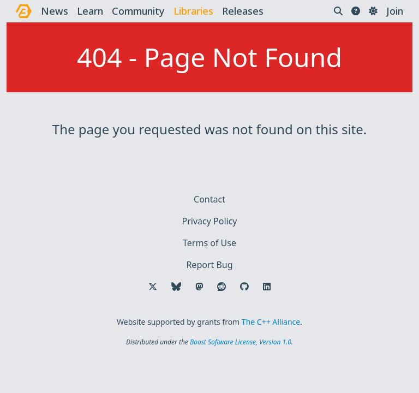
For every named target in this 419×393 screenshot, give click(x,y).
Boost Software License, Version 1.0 (240, 342)
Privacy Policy (209, 221)
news (54, 10)
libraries (193, 10)
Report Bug (209, 265)
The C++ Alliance (271, 322)
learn (90, 10)
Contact (209, 199)
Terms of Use (209, 243)
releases (243, 10)
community (138, 10)
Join (394, 10)
